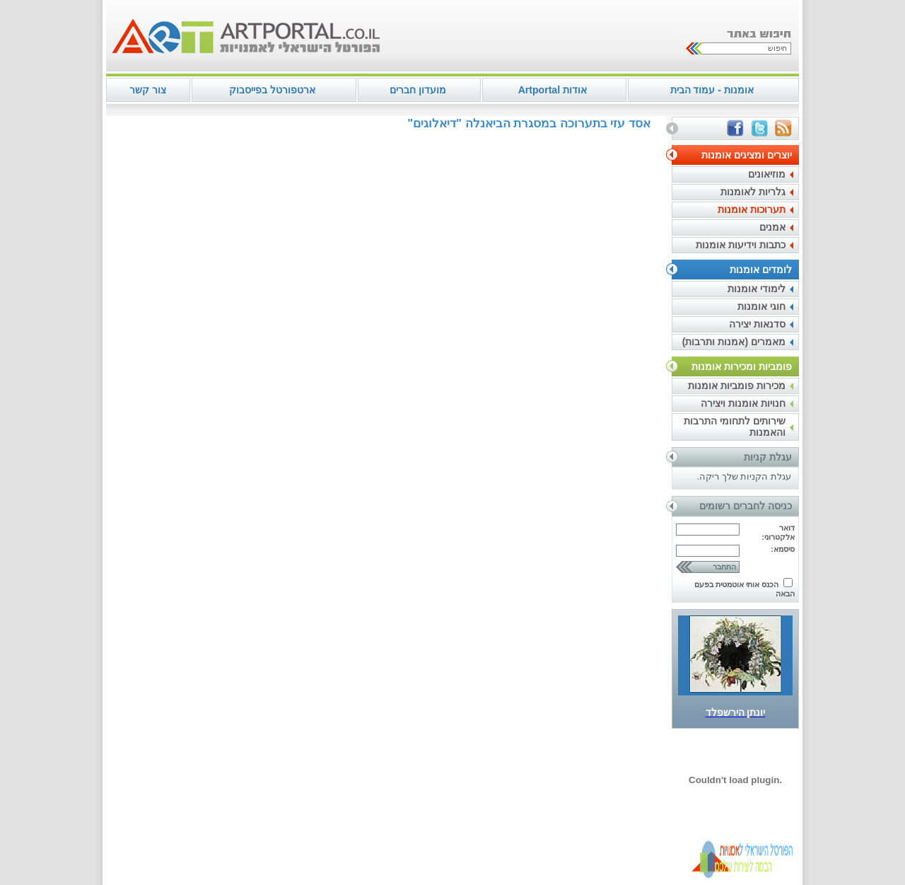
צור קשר (147, 90)
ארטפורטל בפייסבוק (272, 90)
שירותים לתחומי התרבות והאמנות (735, 426)
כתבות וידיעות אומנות (741, 244)
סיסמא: (783, 549)
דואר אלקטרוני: (778, 532)
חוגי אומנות (761, 306)
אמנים (772, 227)
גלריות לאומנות (753, 191)
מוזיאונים (767, 174)
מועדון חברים (418, 90)
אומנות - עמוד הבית (712, 90)
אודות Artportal (552, 90)
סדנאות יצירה (757, 324)
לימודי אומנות (757, 288)
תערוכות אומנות (752, 209)
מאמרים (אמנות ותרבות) (734, 341)
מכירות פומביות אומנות (737, 385)
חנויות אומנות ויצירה (743, 403)
